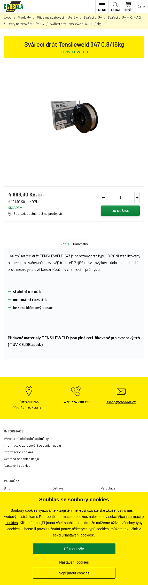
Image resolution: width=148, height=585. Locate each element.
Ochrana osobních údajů (21, 459)
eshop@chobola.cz (121, 402)
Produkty (24, 17)
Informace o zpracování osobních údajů (32, 445)
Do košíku (120, 210)
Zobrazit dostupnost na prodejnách (38, 214)
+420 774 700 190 (76, 402)
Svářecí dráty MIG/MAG (124, 17)
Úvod (8, 17)
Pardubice (108, 488)
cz (140, 6)
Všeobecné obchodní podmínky (26, 439)
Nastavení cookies (17, 466)
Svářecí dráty (93, 17)
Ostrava (58, 488)
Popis (64, 244)
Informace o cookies (18, 452)
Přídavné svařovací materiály (57, 17)
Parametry (80, 244)
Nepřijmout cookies (74, 573)
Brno (7, 488)
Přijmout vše (74, 549)
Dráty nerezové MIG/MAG (25, 24)
